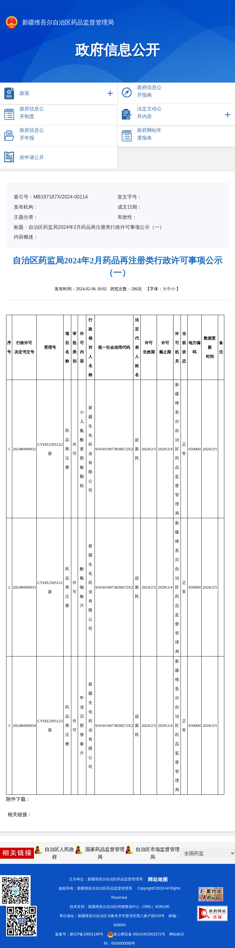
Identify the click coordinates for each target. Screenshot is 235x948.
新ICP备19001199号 (86, 934)
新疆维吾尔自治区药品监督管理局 (59, 23)
